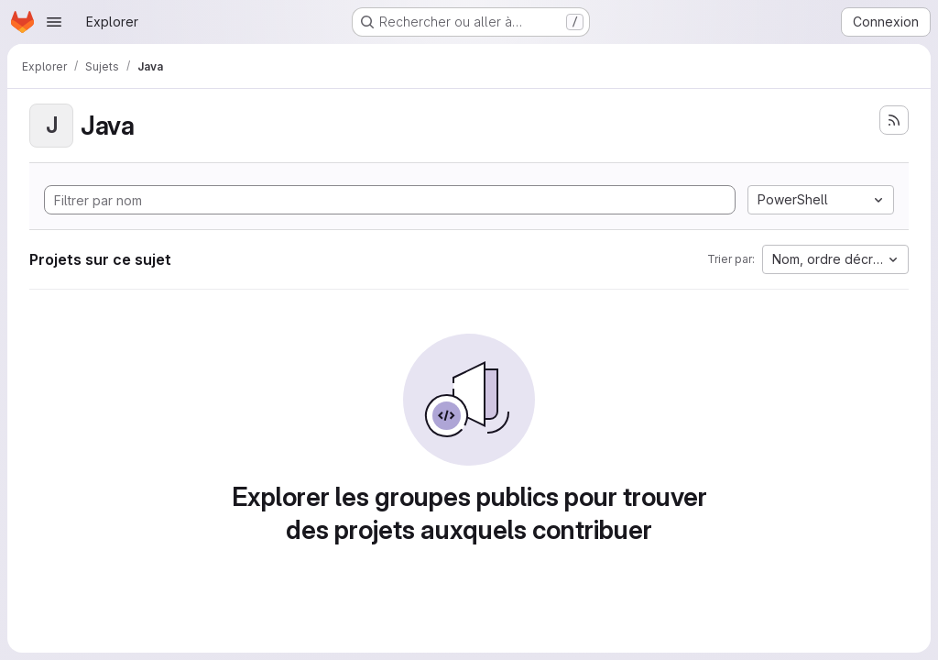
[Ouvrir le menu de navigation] (54, 22)
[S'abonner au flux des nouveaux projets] (894, 120)
